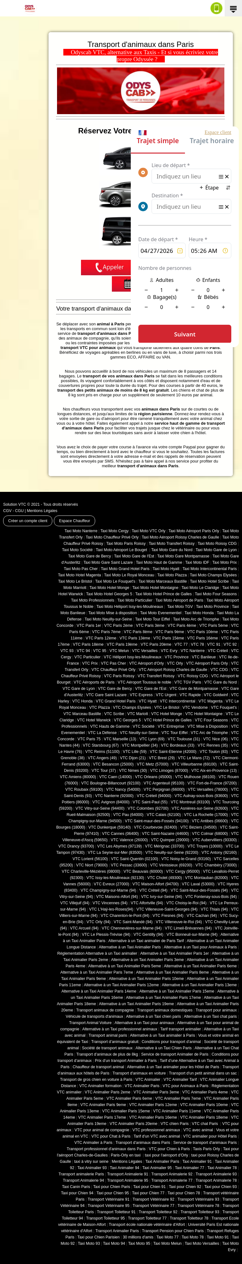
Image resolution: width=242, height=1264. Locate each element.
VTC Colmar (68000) (210, 833)
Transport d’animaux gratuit (115, 1042)
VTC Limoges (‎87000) (169, 770)
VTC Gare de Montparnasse (194, 688)
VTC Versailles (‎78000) (208, 789)
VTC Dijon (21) (133, 758)
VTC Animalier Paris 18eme (204, 1117)
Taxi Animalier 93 (92, 1168)
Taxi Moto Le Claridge (200, 587)
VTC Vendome (195, 707)
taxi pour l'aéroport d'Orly (166, 1155)
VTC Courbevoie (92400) (155, 827)
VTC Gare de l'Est (150, 688)
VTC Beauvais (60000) (143, 871)
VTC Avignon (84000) (111, 802)
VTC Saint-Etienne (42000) (173, 751)
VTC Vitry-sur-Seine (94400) (100, 808)
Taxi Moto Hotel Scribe (209, 581)
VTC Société (143, 726)
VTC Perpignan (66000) (164, 789)
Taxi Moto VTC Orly (148, 531)
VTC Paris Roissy (119, 676)
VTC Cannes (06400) (120, 833)
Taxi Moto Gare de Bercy (89, 556)
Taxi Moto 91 (218, 1237)
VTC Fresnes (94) (168, 915)
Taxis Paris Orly (206, 1149)
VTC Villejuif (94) (74, 903)
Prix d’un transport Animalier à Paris (126, 1060)
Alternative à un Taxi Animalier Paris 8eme (172, 972)
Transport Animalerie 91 (127, 1174)
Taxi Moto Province (212, 606)
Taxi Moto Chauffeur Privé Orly (112, 537)
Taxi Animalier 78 (222, 1168)
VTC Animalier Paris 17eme (102, 1117)
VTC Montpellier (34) (140, 745)
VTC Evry (169, 651)
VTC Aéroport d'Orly (146, 663)
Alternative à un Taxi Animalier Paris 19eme (136, 1004)
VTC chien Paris (174, 1123)
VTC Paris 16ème (202, 638)
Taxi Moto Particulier (135, 600)
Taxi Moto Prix (224, 562)
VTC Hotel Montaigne (203, 714)
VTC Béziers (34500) (198, 827)
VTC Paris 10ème (202, 632)
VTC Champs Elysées (132, 707)
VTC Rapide (190, 695)
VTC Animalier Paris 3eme (156, 1092)
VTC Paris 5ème (213, 625)
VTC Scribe (114, 714)
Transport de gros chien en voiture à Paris (96, 1079)
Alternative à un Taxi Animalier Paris (130, 947)
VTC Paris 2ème (118, 625)
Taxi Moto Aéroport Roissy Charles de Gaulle (180, 537)
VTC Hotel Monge (166, 714)
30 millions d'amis (138, 1237)
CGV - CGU (13, 511)
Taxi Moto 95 (139, 1243)
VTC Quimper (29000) (170, 840)
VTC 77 (181, 644)
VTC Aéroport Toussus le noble (144, 682)
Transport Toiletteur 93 (200, 1212)
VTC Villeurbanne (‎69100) (194, 764)
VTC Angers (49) (102, 758)
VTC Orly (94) (99, 922)
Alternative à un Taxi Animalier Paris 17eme (163, 997)
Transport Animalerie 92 (172, 1174)
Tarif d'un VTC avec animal (157, 1136)
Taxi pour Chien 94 (77, 1193)
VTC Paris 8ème (138, 632)
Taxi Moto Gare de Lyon (216, 550)
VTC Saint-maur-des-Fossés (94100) (156, 821)
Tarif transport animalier (180, 1029)
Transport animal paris (108, 1035)
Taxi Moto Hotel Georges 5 (109, 594)
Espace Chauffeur (74, 521)
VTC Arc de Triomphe (209, 733)
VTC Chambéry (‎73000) (216, 865)
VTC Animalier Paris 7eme (178, 1098)
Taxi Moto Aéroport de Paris (180, 600)
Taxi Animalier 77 (189, 1168)
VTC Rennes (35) (213, 745)
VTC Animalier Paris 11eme (177, 1111)
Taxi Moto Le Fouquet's (115, 581)
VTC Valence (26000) (129, 840)
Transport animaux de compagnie (105, 1010)
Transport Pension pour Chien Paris (173, 1231)
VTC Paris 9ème (170, 632)
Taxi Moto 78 (193, 1237)
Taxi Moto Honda (199, 613)
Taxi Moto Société (77, 550)
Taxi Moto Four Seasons (216, 594)
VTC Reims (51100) (102, 751)
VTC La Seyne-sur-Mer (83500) (115, 852)
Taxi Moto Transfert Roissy (171, 543)
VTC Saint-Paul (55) (150, 802)
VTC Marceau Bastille (82, 714)
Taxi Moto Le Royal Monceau (129, 575)
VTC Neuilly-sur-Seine (139, 733)
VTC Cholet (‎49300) (164, 878)
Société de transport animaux (107, 1048)
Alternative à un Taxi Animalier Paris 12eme (121, 985)
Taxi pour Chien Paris (111, 1187)
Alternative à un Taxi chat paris (210, 1016)
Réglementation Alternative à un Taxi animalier (97, 953)
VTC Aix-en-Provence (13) (214, 770)
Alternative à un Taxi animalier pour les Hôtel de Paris (173, 1067)
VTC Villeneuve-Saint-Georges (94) (167, 909)
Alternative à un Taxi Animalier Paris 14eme (98, 991)
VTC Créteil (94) (153, 890)
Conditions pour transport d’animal (171, 1042)
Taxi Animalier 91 (197, 1161)
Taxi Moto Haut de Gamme (159, 562)
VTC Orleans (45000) (153, 777)
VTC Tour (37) (104, 770)
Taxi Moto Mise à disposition (112, 613)
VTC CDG (219, 669)
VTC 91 (214, 644)
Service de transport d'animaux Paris (205, 1142)
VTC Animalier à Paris (93, 1142)
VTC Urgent (166, 695)
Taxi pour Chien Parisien (99, 1237)
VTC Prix (90, 663)
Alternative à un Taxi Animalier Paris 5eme (124, 966)
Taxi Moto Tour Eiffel (152, 619)
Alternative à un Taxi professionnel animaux (119, 1029)
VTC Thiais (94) (214, 909)
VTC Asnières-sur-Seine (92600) (200, 808)
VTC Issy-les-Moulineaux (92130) (115, 878)
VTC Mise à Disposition (207, 726)
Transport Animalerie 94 (83, 1180)
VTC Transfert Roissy (156, 676)
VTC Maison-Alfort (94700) (155, 884)
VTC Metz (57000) (153, 764)
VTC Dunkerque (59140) (109, 827)
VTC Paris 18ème (88, 644)
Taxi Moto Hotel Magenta (79, 575)
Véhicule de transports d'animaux (94, 1016)
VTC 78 (197, 644)
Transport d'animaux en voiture (139, 1073)
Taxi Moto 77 (168, 1237)
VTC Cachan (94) (202, 915)
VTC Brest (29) (162, 758)
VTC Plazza (99, 707)
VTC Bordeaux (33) (177, 745)
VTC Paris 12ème (101, 638)
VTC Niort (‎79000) (92, 865)
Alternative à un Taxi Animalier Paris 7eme (96, 972)
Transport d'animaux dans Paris (143, 1142)
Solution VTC (14, 504)
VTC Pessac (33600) (129, 865)
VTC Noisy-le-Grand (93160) (186, 859)
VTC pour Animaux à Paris (185, 1086)
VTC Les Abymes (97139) (119, 846)
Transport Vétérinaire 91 (109, 1199)
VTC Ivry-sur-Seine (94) (161, 896)
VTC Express (141, 695)
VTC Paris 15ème (168, 638)
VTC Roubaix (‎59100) (84, 789)
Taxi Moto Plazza (172, 575)
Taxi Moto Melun (167, 1243)
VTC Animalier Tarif (180, 1079)
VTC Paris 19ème (122, 644)
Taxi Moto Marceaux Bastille (162, 581)
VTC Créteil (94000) (154, 796)
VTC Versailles (145, 651)
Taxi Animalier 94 (124, 1168)
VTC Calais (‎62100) (164, 815)
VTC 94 (83, 651)
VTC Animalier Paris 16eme (153, 1117)
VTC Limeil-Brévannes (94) (188, 928)
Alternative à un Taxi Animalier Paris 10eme (146, 978)
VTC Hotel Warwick (94, 720)
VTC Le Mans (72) (194, 758)
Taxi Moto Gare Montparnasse (183, 556)
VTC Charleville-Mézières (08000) (91, 871)
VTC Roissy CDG (193, 676)
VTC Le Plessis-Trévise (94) (106, 934)
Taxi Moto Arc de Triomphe (196, 619)
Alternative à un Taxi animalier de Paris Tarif (146, 941)
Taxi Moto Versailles (202, 1243)
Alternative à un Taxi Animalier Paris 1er (174, 953)
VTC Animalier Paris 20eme (134, 1123)
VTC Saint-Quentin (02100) (134, 859)
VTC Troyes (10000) (204, 846)
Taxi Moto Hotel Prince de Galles (163, 594)
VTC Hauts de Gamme (110, 726)
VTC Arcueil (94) (84, 928)
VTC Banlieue (204, 657)
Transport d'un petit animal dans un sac (203, 1073)
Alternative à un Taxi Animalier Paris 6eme (200, 966)
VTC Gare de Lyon (78, 688)
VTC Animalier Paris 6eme (129, 1098)
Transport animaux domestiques (165, 1010)
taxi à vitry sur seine (91, 1161)
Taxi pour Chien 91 (149, 1187)
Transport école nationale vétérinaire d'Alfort (147, 1224)
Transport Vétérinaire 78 (198, 1205)
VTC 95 (100, 651)
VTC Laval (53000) (198, 884)
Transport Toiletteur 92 (158, 1212)
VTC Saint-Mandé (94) (133, 922)
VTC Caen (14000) (115, 777)
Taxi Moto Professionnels (92, 600)
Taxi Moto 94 (114, 1243)
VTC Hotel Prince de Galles (168, 720)
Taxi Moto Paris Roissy (126, 543)
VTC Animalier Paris (141, 1086)
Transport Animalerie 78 (216, 1180)
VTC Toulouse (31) (184, 739)
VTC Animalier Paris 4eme (205, 1092)
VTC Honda (82, 701)
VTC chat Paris (205, 1123)
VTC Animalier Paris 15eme (126, 1111)
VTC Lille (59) (135, 751)
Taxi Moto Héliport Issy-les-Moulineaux (129, 606)
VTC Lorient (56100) (90, 859)
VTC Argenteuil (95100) (164, 783)
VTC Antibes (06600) (210, 821)
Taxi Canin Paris (76, 1187)
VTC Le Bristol (166, 707)
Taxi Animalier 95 (157, 1168)
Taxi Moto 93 (89, 1243)
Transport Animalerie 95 (127, 1180)
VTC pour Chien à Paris (169, 1149)
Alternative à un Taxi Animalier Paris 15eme (176, 991)
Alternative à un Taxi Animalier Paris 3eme (147, 960)
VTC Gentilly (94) (149, 934)
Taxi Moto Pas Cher (81, 569)
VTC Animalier (147, 1079)
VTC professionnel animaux (156, 1130)
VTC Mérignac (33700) (164, 846)
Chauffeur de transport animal (98, 1067)
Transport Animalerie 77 (172, 1180)
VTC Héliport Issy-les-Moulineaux (132, 657)
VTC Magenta (210, 701)
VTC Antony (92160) (219, 852)
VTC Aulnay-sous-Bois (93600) (201, 796)
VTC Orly (175, 663)
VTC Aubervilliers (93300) (215, 840)
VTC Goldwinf (216, 695)
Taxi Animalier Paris (162, 1161)
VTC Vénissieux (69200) (171, 865)
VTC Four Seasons (211, 720)
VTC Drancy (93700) (76, 846)
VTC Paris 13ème (134, 638)
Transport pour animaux (216, 1010)
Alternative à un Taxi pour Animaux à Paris (200, 947)
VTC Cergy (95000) (183, 871)
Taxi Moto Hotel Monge (109, 587)
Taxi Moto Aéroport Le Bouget (122, 550)
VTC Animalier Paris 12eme (153, 1105)
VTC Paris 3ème (150, 625)
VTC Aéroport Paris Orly (207, 663)
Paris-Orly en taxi (126, 1155)
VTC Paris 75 (89, 739)
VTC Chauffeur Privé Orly (113, 669)
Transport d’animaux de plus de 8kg (107, 1054)
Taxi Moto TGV (179, 606)
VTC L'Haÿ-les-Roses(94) (111, 909)
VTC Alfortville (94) (147, 903)
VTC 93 (67, 651)
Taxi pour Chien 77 (148, 1193)
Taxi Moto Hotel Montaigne (155, 587)
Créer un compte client (27, 521)
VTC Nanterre (193, 651)
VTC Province (176, 657)
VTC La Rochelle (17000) (206, 815)
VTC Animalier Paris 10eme (204, 1105)
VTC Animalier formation (100, 1086)
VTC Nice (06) (215, 739)
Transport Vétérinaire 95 (109, 1205)
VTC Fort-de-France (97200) (212, 783)
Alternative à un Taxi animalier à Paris (162, 1035)
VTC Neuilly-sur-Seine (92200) (171, 852)
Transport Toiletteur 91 (116, 1212)
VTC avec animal (198, 1130)
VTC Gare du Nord (220, 682)
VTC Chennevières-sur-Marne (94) (132, 928)
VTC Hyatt (148, 701)
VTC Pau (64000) (128, 815)
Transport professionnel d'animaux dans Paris (106, 1149)
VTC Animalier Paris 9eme (103, 1105)
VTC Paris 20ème (156, 644)
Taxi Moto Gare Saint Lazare (108, 562)
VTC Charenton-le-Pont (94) (125, 915)
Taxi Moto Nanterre (81, 531)
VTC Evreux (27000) (112, 884)
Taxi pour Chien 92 (185, 1187)
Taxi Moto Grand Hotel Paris (125, 569)
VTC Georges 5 (127, 720)
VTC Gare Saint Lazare (106, 695)
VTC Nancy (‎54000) (123, 789)
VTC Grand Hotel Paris (115, 701)
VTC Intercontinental (177, 701)
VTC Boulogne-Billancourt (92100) (111, 783)
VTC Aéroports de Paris (94, 682)
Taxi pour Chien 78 (184, 1193)
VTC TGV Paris (188, 682)
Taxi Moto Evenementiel (161, 613)
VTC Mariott (137, 714)
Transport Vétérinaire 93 (198, 1199)
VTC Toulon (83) (214, 751)
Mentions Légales (42, 511)
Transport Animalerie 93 (216, 1174)
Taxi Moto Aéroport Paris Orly (194, 531)
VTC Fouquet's (224, 707)
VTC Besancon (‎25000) (113, 764)
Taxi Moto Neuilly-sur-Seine (108, 619)
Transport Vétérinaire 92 (154, 1199)
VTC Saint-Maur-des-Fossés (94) (199, 890)
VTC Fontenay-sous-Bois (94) (211, 896)
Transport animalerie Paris (81, 1174)
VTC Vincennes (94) (110, 903)
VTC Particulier (87, 657)
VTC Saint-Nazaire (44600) (165, 833)
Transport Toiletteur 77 (147, 1218)
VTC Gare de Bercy (115, 688)
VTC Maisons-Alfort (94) (117, 896)
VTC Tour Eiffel (175, 733)
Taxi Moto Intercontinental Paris (209, 569)
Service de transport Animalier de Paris (174, 1054)
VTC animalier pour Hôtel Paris (210, 1136)
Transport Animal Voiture (90, 1023)
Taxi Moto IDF (197, 562)
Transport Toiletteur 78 (189, 1218)
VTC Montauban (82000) (206, 878)
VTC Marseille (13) (120, 739)
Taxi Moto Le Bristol (75, 581)
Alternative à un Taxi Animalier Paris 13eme (199, 985)
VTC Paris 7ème (106, 632)
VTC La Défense (102, 733)
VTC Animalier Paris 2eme (107, 1092)
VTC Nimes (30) (133, 770)
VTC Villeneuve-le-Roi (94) (179, 922)
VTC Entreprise (171, 726)
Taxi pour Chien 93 (220, 1187)
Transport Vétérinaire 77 (154, 1205)
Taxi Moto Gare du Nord (172, 550)
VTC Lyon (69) (151, 739)
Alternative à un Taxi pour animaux (144, 1023)
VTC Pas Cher (113, 663)
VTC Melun (119, 651)
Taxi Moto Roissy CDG (217, 543)
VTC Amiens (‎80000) (78, 777)
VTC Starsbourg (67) (101, 745)
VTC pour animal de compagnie (101, 1130)
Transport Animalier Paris (117, 1231)
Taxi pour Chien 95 (112, 1193)
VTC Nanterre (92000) (114, 796)
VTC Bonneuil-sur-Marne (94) (191, 934)
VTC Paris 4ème (182, 625)
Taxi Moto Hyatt (166, 569)
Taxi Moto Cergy (115, 531)
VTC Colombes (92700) (148, 808)
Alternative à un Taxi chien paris (153, 1016)
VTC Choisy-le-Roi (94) (186, 903)
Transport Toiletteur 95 (105, 1218)
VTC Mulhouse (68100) (195, 777)
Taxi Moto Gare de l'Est (134, 556)
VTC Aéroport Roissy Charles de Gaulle (173, 669)
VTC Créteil (218, 651)
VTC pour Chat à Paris (110, 1136)
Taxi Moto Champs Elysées (213, 575)
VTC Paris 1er (89, 625)
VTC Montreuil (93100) (190, 802)
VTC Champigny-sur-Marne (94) (108, 890)
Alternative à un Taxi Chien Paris (163, 1048)
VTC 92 (230, 644)
